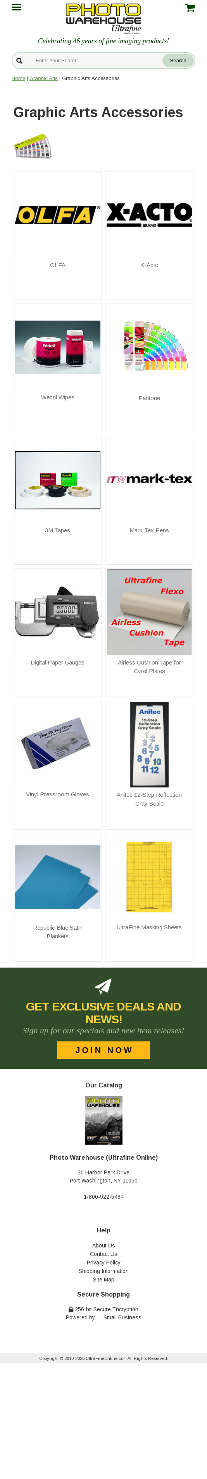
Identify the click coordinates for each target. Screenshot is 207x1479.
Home (18, 78)
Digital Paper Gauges (58, 662)
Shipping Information (104, 1271)
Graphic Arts (43, 78)
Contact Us (103, 1254)
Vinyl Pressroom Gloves (57, 794)
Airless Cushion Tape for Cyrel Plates (149, 667)
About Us (103, 1245)
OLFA (58, 265)
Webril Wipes (57, 397)
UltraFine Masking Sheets (149, 927)
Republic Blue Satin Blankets (58, 932)
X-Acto (149, 265)
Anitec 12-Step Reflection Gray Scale (149, 799)
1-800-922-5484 (104, 1197)
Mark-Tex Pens (149, 530)
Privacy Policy (104, 1262)
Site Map (103, 1279)
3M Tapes (57, 530)
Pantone (149, 398)
